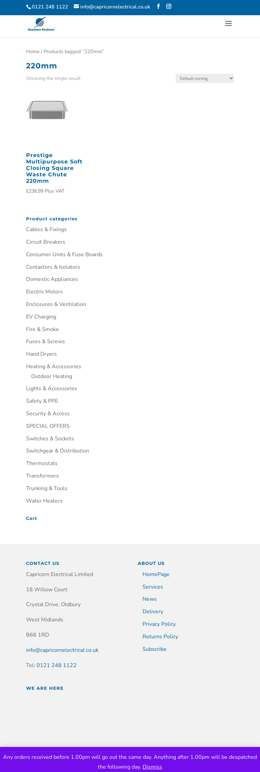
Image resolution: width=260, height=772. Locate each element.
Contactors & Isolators (53, 267)
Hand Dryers (41, 354)
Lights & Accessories (51, 388)
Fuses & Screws (45, 341)
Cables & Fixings (46, 229)
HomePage (156, 574)
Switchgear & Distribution (57, 451)
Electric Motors (44, 291)
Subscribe (155, 649)
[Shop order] (205, 78)
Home (33, 51)
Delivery (153, 611)
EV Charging (41, 317)
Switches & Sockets (50, 438)
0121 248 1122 (57, 665)
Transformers (42, 476)
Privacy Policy (159, 624)
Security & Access (48, 413)
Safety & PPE (42, 401)
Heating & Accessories (53, 366)
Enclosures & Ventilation (56, 304)
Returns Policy (160, 636)
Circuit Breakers (45, 242)
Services (153, 587)
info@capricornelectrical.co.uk (62, 650)
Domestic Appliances (52, 279)
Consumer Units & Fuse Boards (64, 254)
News (150, 599)
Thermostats (42, 463)
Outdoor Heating (51, 376)
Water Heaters (44, 501)
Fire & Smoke (42, 329)
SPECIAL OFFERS (48, 426)
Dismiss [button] (152, 767)
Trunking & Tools (46, 488)
